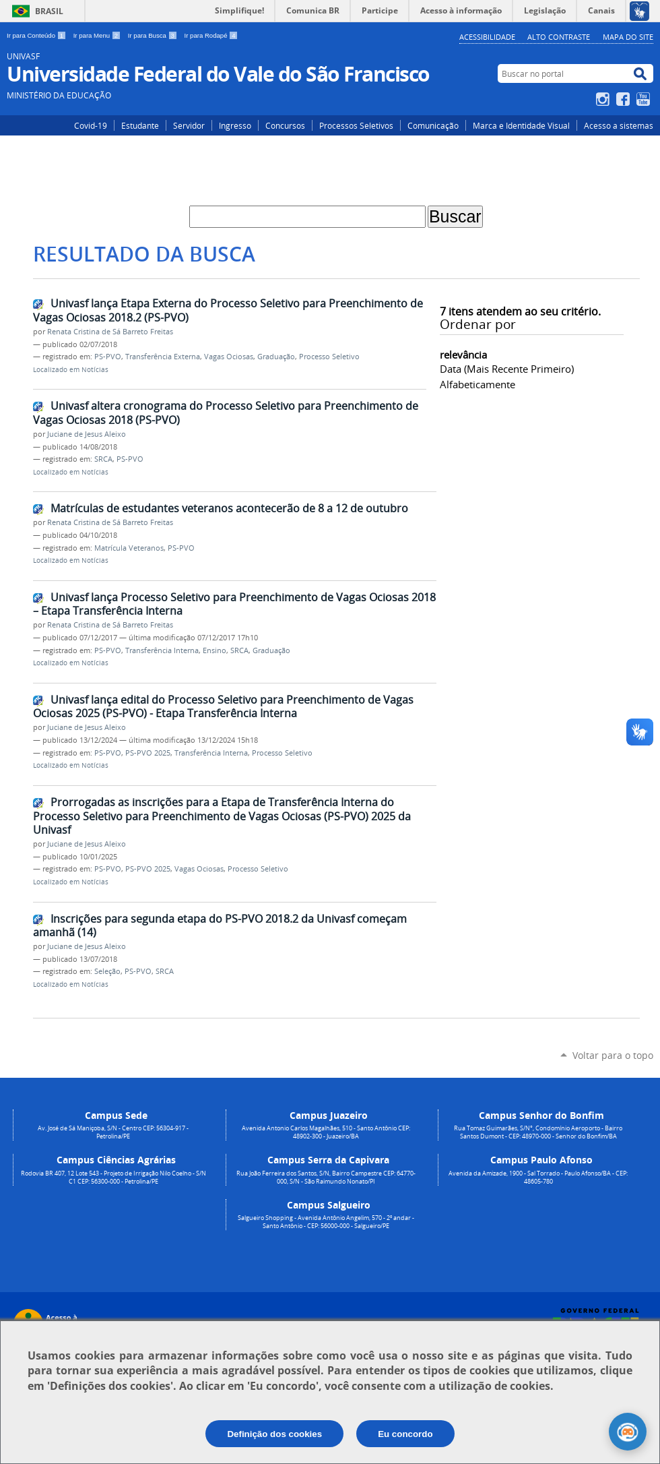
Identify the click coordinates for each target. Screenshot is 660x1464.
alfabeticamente (477, 384)
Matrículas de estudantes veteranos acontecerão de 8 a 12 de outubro (229, 508)
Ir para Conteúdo (37, 35)
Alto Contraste (558, 37)
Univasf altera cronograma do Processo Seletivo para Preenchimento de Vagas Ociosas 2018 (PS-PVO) (225, 412)
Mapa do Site (628, 37)
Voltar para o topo (612, 1055)
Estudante (140, 125)
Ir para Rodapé (211, 35)
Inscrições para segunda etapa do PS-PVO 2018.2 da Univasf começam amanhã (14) (220, 925)
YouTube (644, 99)
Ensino (214, 650)
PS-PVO (107, 356)
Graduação (276, 356)
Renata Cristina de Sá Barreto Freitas (110, 331)
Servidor (189, 125)
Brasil (49, 11)
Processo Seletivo (329, 356)
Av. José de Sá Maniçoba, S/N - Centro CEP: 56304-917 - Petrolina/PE (113, 1132)
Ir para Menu (98, 35)
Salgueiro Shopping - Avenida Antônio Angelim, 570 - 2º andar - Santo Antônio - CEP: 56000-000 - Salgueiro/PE (326, 1222)
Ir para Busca (153, 35)
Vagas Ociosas (228, 356)
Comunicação (433, 125)
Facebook (624, 99)
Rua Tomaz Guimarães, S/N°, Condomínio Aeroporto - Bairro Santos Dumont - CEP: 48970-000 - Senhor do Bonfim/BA (538, 1132)
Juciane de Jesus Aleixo (86, 434)
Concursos (285, 125)
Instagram (604, 99)
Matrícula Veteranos (129, 548)
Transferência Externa (162, 356)
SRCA (103, 459)
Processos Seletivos (356, 125)
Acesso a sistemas (618, 125)
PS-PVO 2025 (147, 753)
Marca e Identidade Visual (521, 125)
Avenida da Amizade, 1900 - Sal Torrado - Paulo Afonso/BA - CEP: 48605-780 (538, 1177)
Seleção (107, 971)
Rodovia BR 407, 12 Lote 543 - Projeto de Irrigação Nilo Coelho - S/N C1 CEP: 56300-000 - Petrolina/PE (113, 1177)
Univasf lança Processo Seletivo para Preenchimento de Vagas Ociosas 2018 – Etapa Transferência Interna (234, 604)
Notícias (94, 369)
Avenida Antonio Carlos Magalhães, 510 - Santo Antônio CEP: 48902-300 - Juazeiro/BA (326, 1132)
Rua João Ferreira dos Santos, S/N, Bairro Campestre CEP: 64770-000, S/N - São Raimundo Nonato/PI (326, 1177)
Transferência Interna (162, 650)
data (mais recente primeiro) (507, 368)
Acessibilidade (487, 37)
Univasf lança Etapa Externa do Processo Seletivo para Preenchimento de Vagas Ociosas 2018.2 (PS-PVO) (228, 310)
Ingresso (235, 125)
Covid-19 (90, 125)
